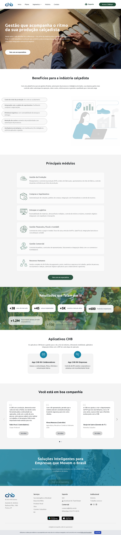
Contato (56, 4)
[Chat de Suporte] (89, 4)
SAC (63, 498)
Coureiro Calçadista (40, 509)
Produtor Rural (38, 503)
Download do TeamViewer (71, 501)
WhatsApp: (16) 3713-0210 (70, 511)
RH (34, 512)
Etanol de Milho (39, 501)
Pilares (27, 4)
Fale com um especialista (17, 52)
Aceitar (97, 532)
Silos (35, 506)
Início (19, 4)
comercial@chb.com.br (69, 508)
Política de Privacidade (86, 532)
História (47, 4)
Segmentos (37, 4)
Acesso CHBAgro (107, 4)
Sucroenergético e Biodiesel (42, 498)
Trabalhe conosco (96, 501)
